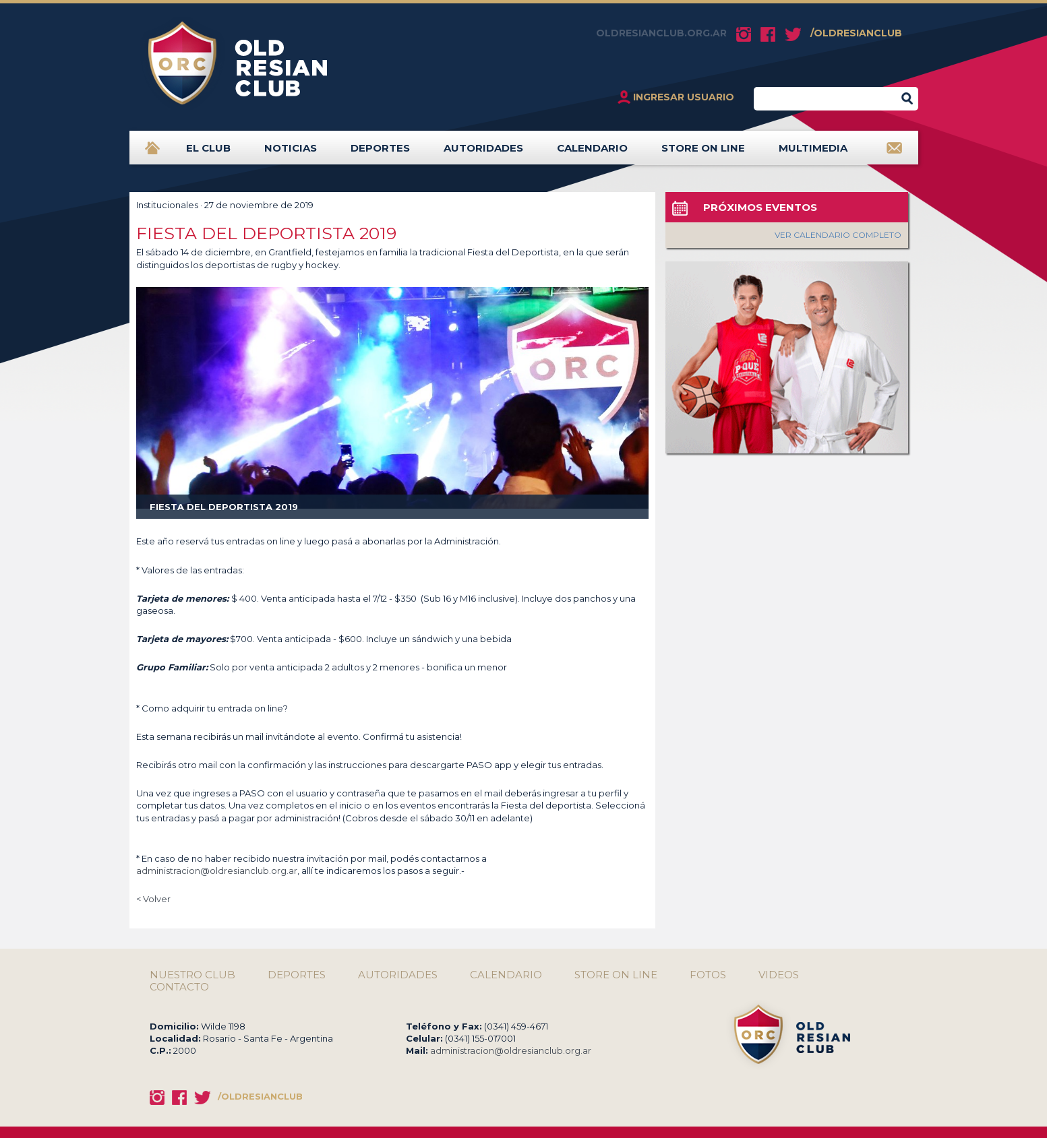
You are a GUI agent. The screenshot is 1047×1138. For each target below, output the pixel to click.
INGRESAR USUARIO (683, 97)
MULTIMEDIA (813, 153)
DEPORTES (380, 153)
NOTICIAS (290, 153)
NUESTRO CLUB (192, 975)
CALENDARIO (592, 153)
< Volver (153, 898)
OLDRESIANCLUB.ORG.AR (661, 33)
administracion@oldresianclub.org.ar (216, 870)
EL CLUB (208, 153)
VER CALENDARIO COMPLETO (838, 235)
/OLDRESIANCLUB (856, 33)
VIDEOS (778, 975)
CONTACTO (179, 987)
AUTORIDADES (483, 153)
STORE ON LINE (703, 153)
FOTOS (708, 975)
